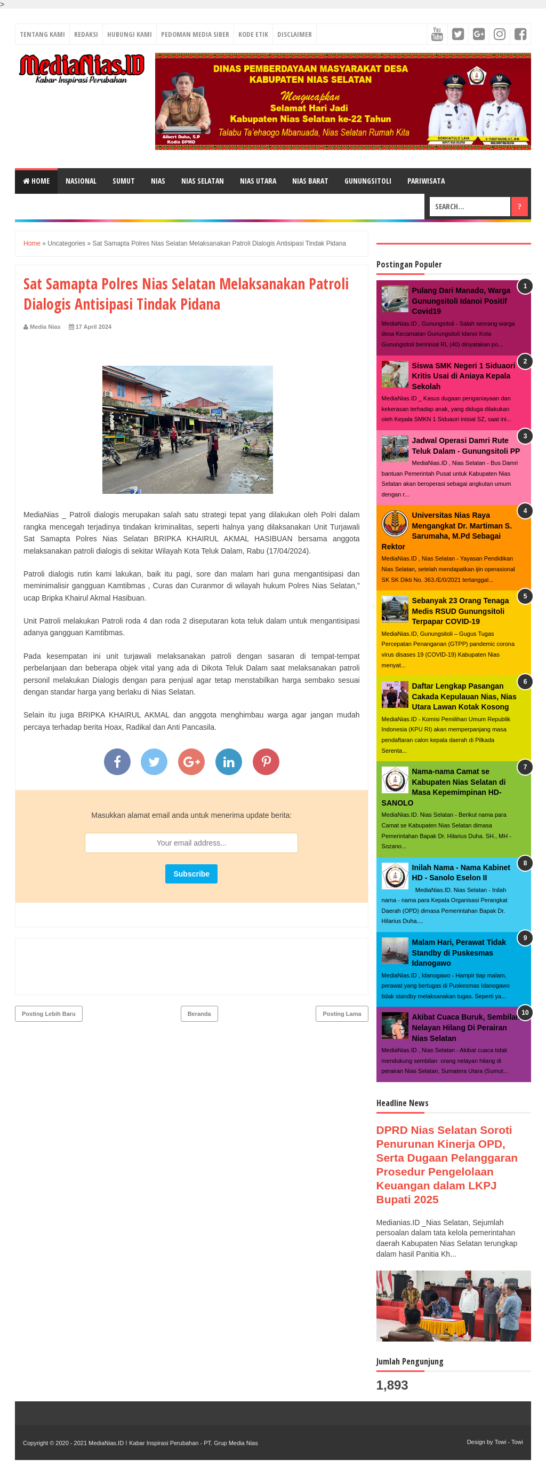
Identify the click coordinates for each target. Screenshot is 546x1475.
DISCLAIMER (294, 34)
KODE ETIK (253, 34)
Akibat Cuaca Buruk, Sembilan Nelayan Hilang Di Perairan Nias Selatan (466, 1027)
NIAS (158, 181)
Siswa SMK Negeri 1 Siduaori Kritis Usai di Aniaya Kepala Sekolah (464, 376)
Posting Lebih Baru (49, 968)
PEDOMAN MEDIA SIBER (195, 34)
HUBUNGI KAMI (129, 34)
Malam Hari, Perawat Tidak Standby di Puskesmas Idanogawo (459, 952)
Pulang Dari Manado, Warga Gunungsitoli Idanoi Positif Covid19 (461, 300)
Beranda (199, 968)
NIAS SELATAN (202, 181)
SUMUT (124, 181)
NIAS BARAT (310, 181)
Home (36, 181)
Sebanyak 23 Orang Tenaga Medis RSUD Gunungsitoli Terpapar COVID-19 (460, 611)
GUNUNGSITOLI (367, 181)
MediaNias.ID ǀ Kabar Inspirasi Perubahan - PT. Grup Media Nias (172, 1443)
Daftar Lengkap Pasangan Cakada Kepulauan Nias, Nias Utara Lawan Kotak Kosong (464, 696)
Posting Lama (342, 968)
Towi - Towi (508, 1442)
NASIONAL (81, 181)
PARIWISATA (426, 181)
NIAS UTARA (258, 181)
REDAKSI (86, 34)
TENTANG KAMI (42, 34)
